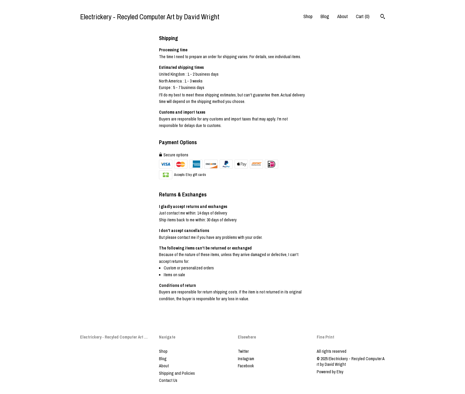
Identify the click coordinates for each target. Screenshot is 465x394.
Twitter (243, 351)
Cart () (363, 16)
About (342, 16)
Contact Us (168, 380)
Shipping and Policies (177, 373)
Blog (325, 16)
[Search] (382, 17)
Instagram (246, 358)
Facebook (246, 365)
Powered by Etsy (330, 371)
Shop (308, 16)
